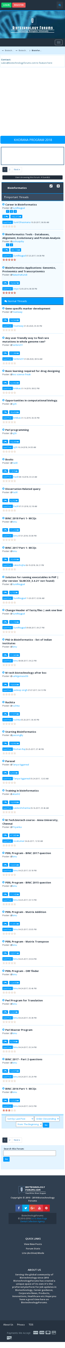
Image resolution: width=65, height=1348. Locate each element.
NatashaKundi (19, 274)
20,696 (14, 559)
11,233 (14, 530)
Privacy (21, 1324)
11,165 (14, 894)
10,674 (14, 864)
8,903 (14, 772)
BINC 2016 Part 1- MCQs (20, 1088)
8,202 (14, 500)
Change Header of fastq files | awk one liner (33, 610)
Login (6, 5)
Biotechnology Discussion (23, 50)
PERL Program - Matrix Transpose (27, 941)
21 (5, 216)
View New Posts (33, 1244)
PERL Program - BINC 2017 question (28, 853)
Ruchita (10, 702)
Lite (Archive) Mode (33, 1253)
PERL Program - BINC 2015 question (28, 882)
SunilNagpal (18, 207)
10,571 (14, 953)
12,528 (14, 1100)
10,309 (14, 441)
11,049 (14, 655)
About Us (8, 1324)
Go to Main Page (39, 1218)
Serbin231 (17, 344)
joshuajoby (18, 241)
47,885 (14, 835)
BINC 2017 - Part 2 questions (23, 1059)
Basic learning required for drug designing (32, 371)
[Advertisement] (32, 103)
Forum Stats (33, 1248)
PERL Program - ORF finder (22, 971)
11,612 (14, 923)
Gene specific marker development (27, 308)
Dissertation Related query (22, 489)
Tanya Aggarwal (20, 764)
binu (14, 521)
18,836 (14, 684)
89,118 (15, 250)
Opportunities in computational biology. (31, 400)
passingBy (17, 735)
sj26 (14, 403)
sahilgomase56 (20, 676)
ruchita (16, 705)
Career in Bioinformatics (21, 204)
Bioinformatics (36, 50)
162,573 (16, 216)
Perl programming (17, 429)
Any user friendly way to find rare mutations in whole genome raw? (25, 339)
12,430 (14, 982)
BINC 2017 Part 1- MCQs (20, 547)
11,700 (14, 622)
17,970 (14, 714)
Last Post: (7, 222)
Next (17, 169)
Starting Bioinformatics (20, 731)
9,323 (14, 1012)
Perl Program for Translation (24, 1000)
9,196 (14, 1041)
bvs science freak (21, 374)
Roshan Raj (19, 749)
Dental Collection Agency (32, 1221)
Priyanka (17, 827)
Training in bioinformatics (22, 790)
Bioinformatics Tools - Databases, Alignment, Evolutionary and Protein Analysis (31, 236)
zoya (16, 288)
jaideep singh (20, 690)
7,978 (14, 471)
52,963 (14, 382)
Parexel (10, 761)
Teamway (17, 311)
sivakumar (18, 840)
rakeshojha (19, 565)
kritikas (17, 388)
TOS (31, 1324)
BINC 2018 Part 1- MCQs (20, 518)
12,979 (14, 1071)
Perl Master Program (18, 1029)
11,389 (14, 353)
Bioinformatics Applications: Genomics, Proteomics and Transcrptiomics (29, 269)
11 (5, 250)
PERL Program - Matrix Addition (25, 912)
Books (9, 459)
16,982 (14, 743)
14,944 (14, 320)
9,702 (14, 592)
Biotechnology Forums (9, 50)
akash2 (16, 794)
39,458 (14, 412)
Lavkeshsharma (21, 807)
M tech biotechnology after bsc (25, 672)
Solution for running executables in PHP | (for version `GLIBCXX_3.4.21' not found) (30, 578)
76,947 (14, 283)
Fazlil (14, 462)
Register (19, 5)
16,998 (14, 802)
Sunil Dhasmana (22, 222)
